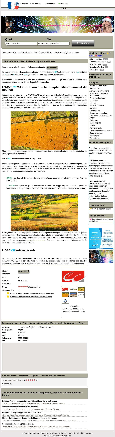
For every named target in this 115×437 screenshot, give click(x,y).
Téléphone (6, 338)
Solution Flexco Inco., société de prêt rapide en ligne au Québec (29, 401)
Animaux (93, 108)
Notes (4, 287)
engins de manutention (36, 240)
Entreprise (94, 120)
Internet (93, 103)
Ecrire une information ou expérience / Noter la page (31, 297)
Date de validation (6, 282)
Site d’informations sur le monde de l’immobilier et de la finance (29, 418)
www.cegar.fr (52, 67)
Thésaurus (6, 53)
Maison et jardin (96, 128)
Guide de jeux (95, 123)
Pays (4, 335)
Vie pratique (94, 138)
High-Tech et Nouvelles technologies (99, 94)
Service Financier (30, 53)
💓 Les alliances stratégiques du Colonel (101, 220)
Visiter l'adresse (6, 272)
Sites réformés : (98, 64)
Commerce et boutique (99, 113)
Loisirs (92, 125)
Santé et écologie (96, 133)
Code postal (7, 330)
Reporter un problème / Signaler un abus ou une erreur (32, 293)
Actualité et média (97, 105)
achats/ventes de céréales (65, 100)
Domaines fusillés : (99, 67)
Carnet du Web (21, 4)
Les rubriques (49, 4)
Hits (4, 277)
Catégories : (97, 70)
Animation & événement (99, 91)
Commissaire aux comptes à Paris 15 (18, 424)
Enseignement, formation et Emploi (101, 117)
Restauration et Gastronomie (101, 130)
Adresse (5, 327)
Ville (4, 333)
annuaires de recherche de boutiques (79, 433)
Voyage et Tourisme (97, 98)
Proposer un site (63, 4)
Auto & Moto (94, 88)
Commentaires (8, 290)
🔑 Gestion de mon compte (100, 209)
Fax (3, 341)
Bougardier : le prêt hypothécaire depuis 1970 (21, 412)
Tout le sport (94, 136)
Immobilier (94, 100)
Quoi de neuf (35, 4)
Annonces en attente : (100, 62)
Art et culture (95, 111)
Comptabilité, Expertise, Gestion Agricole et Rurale (59, 53)
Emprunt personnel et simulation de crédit (20, 407)
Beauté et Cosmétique (98, 86)
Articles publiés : (99, 59)
